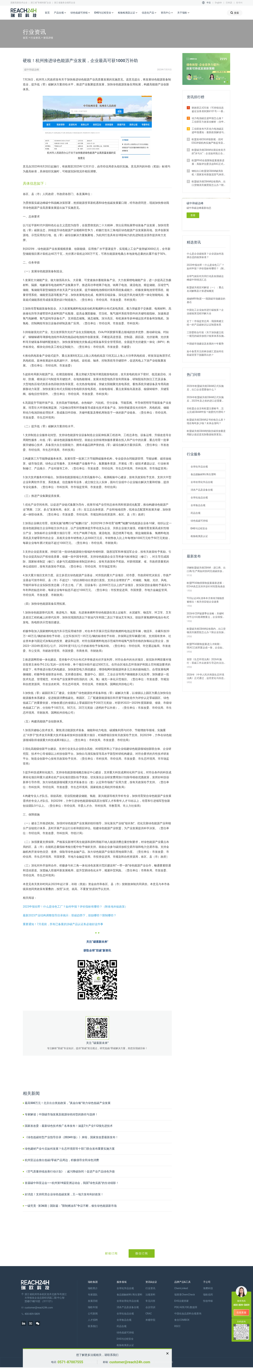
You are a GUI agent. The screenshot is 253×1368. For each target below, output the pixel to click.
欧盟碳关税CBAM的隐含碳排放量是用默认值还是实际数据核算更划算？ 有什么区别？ (206, 433)
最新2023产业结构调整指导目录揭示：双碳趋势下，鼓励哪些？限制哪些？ (69, 915)
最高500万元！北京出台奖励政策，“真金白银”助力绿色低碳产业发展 (68, 1103)
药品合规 (195, 513)
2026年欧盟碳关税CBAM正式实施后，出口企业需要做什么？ (205, 388)
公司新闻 (93, 1313)
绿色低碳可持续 (80, 13)
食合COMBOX (181, 1319)
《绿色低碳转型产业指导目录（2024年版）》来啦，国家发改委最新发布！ (71, 1137)
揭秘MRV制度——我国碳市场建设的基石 (206, 300)
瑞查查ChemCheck (184, 1294)
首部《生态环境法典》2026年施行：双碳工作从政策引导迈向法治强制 (205, 661)
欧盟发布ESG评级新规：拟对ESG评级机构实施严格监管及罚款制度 (209, 141)
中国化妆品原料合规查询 (187, 1313)
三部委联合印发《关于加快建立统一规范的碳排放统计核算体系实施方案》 (205, 334)
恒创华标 (208, 1300)
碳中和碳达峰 (31, 69)
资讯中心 (167, 13)
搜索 (234, 13)
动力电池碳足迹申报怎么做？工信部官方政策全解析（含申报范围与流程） (208, 120)
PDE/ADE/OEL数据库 (185, 1307)
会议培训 (150, 1307)
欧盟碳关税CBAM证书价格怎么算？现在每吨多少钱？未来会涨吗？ (206, 421)
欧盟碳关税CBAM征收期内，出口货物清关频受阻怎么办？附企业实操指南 (209, 183)
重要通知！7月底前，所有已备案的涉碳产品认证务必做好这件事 (63, 924)
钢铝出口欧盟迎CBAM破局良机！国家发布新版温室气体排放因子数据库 (208, 173)
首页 (47, 12)
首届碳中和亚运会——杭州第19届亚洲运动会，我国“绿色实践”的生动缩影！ (72, 1183)
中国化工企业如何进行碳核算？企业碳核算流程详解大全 (205, 311)
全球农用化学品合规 (202, 482)
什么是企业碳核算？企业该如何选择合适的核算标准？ (205, 255)
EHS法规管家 (181, 1300)
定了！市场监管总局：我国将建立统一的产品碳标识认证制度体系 (205, 323)
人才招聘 (93, 1319)
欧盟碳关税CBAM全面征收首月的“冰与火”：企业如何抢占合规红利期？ (209, 151)
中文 (209, 2)
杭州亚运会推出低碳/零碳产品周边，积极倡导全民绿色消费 (62, 1160)
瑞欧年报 (93, 1307)
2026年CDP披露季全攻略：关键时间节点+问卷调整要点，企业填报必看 (206, 615)
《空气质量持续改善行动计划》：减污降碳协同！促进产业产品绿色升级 (70, 1171)
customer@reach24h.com (129, 1362)
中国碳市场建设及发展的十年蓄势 (205, 343)
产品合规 (60, 13)
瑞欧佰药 (208, 1294)
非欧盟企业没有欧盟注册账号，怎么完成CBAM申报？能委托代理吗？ (206, 410)
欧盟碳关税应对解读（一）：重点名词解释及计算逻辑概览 (205, 289)
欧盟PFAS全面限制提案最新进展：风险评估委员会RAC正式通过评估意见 (208, 162)
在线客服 (241, 1312)
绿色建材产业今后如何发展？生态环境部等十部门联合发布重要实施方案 (70, 1148)
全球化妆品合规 (199, 497)
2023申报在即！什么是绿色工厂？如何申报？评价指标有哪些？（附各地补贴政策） (75, 906)
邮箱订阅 (111, 1253)
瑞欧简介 (93, 1288)
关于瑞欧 (183, 13)
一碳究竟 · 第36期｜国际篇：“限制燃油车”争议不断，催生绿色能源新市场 (71, 1205)
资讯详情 (48, 37)
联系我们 (93, 1326)
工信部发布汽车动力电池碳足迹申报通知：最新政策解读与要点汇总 (208, 130)
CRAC (148, 1313)
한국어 (239, 2)
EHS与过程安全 (104, 13)
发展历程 (93, 1300)
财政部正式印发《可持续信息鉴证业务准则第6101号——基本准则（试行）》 (209, 109)
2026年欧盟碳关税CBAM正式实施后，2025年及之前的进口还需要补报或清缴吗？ (205, 399)
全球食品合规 (198, 505)
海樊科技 (208, 1288)
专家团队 (93, 1294)
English (218, 2)
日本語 (229, 2)
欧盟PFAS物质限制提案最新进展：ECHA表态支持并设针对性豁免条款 (206, 584)
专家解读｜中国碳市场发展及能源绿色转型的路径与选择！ (61, 1114)
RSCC (177, 1326)
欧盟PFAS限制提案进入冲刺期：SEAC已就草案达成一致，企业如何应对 (206, 646)
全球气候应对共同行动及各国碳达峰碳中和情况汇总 (205, 278)
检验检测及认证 (128, 13)
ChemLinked (181, 1288)
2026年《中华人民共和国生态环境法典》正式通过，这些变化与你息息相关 (205, 676)
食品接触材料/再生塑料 (203, 474)
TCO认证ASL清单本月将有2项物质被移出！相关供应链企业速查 (205, 600)
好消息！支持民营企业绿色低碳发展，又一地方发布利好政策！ (64, 1194)
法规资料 (150, 1294)
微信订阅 (141, 1253)
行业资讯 (35, 37)
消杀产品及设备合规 (202, 489)
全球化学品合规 (199, 466)
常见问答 (150, 1300)
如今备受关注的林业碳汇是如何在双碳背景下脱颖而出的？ (205, 353)
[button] (224, 82)
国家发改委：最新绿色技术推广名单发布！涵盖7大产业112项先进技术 (69, 1125)
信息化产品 (149, 13)
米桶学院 (150, 1319)
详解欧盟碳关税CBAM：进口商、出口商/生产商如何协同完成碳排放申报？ (206, 569)
